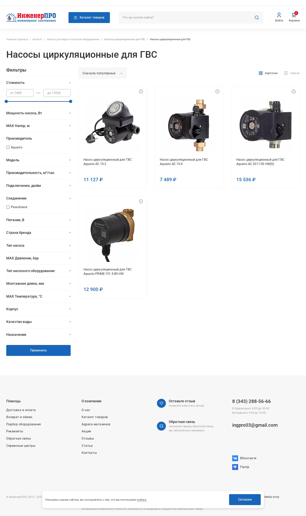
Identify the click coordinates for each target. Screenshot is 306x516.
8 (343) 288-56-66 (251, 401)
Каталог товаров (95, 417)
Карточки (268, 73)
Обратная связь (18, 438)
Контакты (221, 5)
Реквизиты (14, 431)
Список (292, 73)
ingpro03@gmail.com (255, 425)
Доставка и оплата (244, 5)
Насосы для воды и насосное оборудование (73, 39)
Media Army (271, 496)
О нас (194, 5)
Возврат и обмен (272, 5)
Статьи (87, 446)
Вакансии (293, 5)
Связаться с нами (64, 5)
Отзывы (88, 438)
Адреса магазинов (22, 5)
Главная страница (17, 39)
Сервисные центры (20, 446)
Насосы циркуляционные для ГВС (124, 39)
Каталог (37, 39)
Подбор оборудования (23, 424)
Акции (206, 5)
